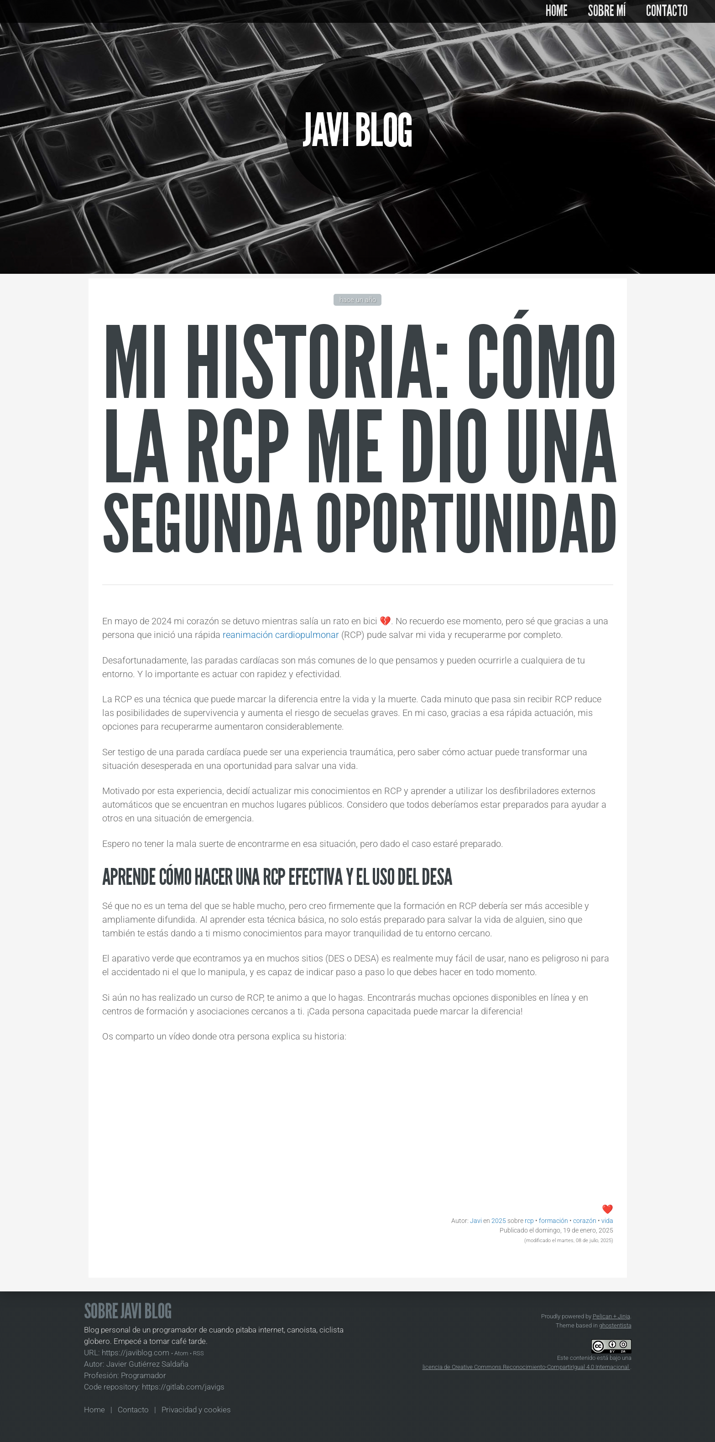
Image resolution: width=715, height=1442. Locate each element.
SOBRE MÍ (607, 11)
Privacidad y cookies (196, 1409)
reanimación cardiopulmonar (281, 634)
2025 (498, 1220)
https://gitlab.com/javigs (183, 1387)
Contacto (133, 1409)
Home (94, 1409)
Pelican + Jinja (611, 1316)
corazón (584, 1220)
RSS (198, 1353)
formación (553, 1220)
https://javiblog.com (135, 1352)
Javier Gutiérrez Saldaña (147, 1364)
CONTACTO (667, 11)
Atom (181, 1353)
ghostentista (615, 1325)
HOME (557, 11)
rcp (529, 1220)
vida (607, 1220)
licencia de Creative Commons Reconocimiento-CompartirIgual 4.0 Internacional (526, 1367)
